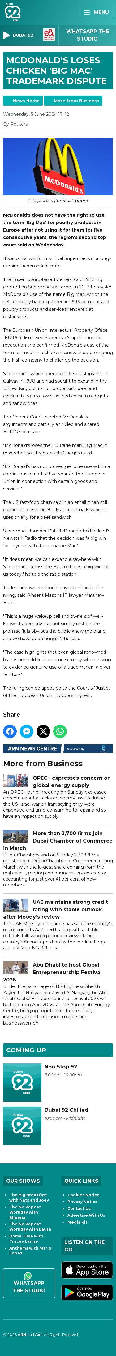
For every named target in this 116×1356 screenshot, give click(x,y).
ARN (22, 1334)
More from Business (76, 100)
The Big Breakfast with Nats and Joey (29, 1197)
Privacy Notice (82, 1201)
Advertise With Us (86, 1215)
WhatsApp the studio (29, 1282)
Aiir (38, 1334)
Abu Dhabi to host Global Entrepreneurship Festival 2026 (52, 972)
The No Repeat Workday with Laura (30, 1227)
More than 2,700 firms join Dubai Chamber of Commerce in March (58, 840)
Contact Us (79, 1208)
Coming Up (26, 1050)
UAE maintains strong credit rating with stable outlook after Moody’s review (55, 909)
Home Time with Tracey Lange (26, 1239)
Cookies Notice (83, 1195)
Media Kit (77, 1222)
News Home (26, 100)
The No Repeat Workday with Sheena (25, 1212)
